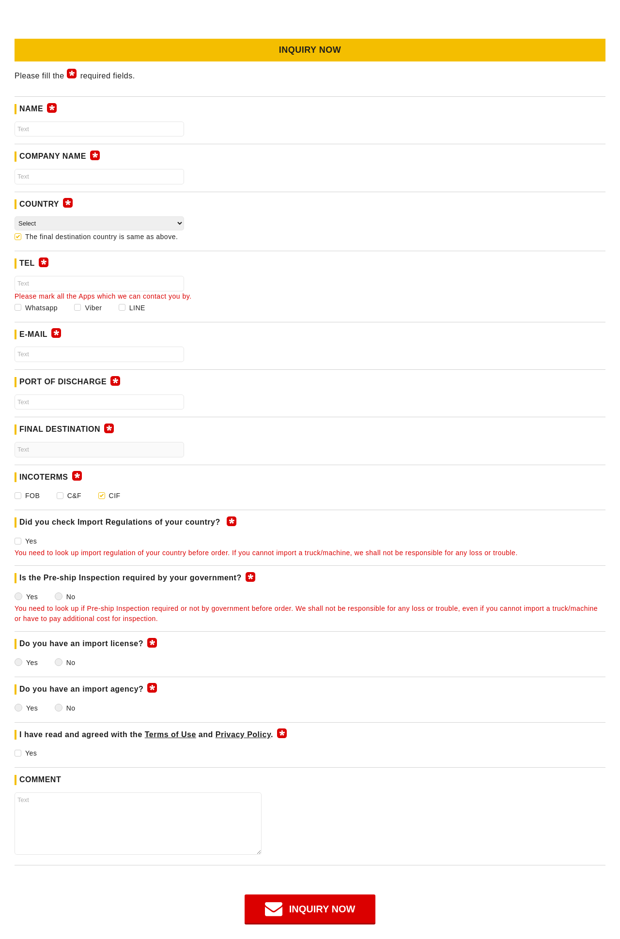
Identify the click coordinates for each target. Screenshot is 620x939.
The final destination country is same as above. (101, 237)
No (71, 597)
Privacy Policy (243, 734)
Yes (31, 541)
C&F (74, 496)
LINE (137, 308)
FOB (32, 496)
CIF (115, 496)
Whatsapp (41, 308)
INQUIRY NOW (322, 909)
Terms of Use (170, 734)
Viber (93, 308)
